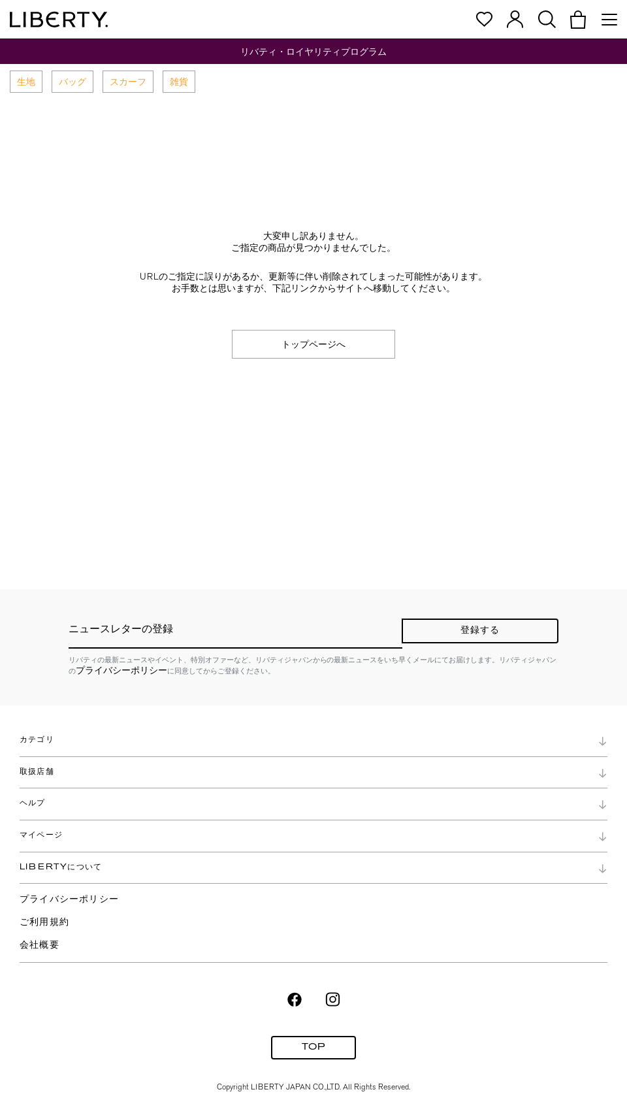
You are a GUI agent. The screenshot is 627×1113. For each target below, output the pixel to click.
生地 (26, 82)
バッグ (72, 82)
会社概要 (39, 945)
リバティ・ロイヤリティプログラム (313, 51)
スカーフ (128, 82)
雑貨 (179, 82)
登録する (480, 631)
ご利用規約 (44, 923)
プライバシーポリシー (121, 670)
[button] (578, 19)
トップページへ (313, 344)
